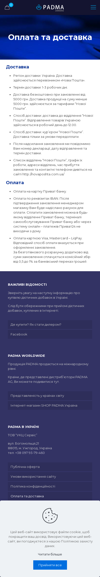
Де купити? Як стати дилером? (36, 324)
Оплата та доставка (27, 496)
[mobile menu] (93, 7)
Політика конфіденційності (33, 486)
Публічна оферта (25, 467)
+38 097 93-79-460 (30, 453)
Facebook (19, 334)
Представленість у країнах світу (37, 395)
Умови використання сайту (33, 476)
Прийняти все (50, 565)
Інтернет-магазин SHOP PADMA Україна (44, 405)
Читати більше (50, 554)
